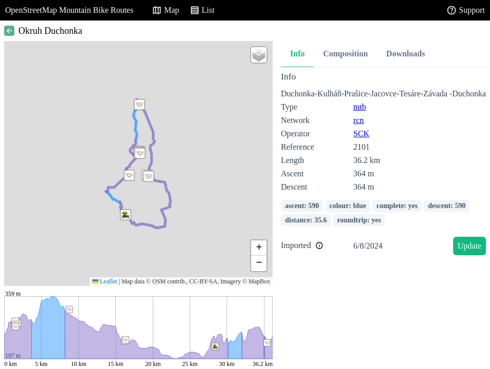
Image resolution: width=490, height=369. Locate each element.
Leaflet (104, 281)
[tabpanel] (383, 165)
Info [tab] (297, 53)
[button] (129, 175)
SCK (361, 133)
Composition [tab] (345, 53)
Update (469, 245)
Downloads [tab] (405, 53)
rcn (358, 120)
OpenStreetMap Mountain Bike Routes (69, 10)
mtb (359, 106)
